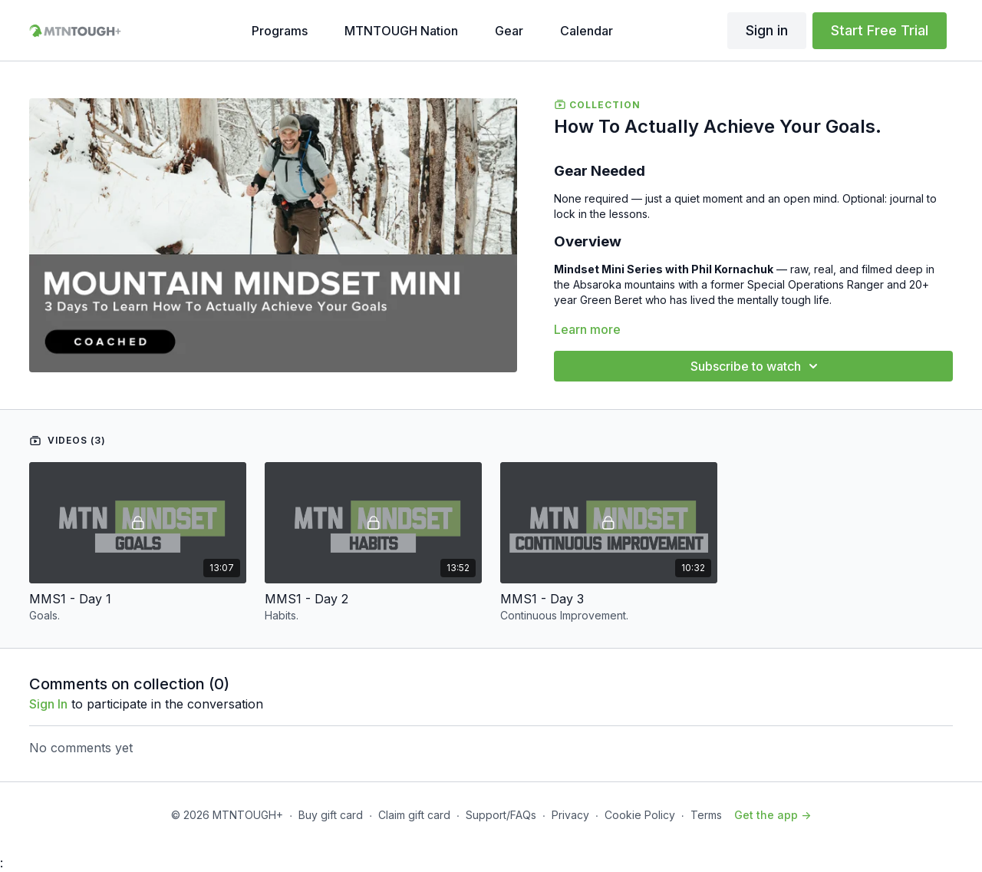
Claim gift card (414, 814)
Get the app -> (772, 814)
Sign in (767, 30)
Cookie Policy (640, 814)
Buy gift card (330, 814)
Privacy (570, 814)
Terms (706, 814)
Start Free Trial (879, 30)
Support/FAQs (501, 814)
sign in (48, 704)
